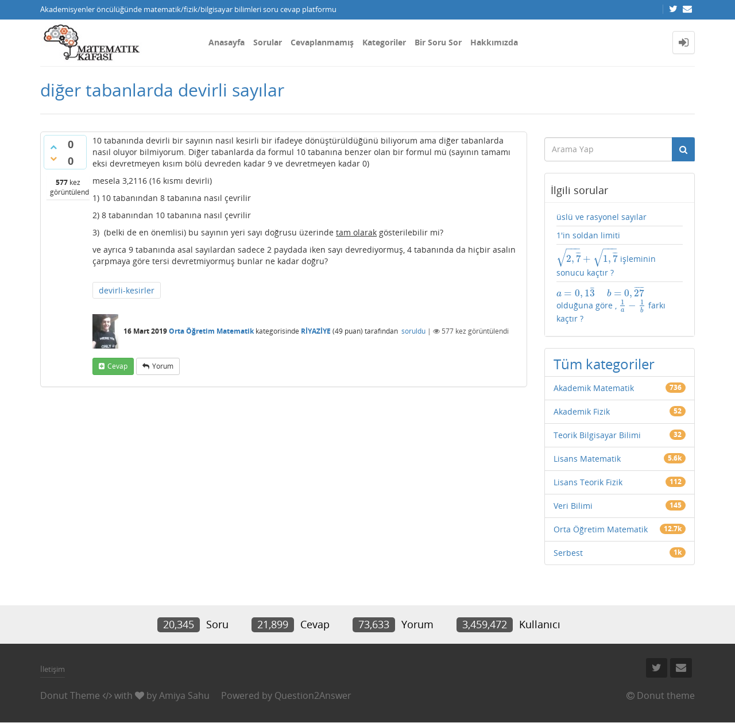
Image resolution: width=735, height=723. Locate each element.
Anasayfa (226, 42)
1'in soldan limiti (588, 235)
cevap (117, 366)
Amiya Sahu (184, 695)
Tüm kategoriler (604, 363)
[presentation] (587, 258)
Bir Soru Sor (438, 42)
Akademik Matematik (594, 387)
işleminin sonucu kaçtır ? (606, 263)
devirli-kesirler (126, 290)
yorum (162, 366)
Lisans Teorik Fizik (588, 482)
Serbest (568, 552)
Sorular (267, 42)
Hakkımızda (494, 42)
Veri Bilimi (573, 505)
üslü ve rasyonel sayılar (601, 216)
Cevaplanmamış (322, 42)
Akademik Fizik (582, 411)
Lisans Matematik (587, 458)
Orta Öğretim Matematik (211, 331)
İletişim (52, 669)
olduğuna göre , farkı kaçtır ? (611, 304)
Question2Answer (312, 695)
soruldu (413, 331)
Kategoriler (384, 42)
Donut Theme (70, 695)
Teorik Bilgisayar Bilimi (597, 435)
